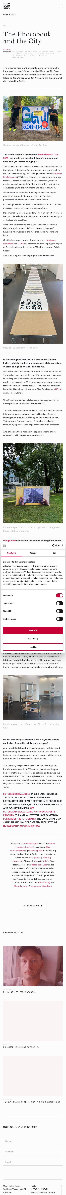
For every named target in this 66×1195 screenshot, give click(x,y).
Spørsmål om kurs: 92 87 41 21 (43, 1193)
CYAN (21, 244)
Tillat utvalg (33, 639)
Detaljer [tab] (33, 553)
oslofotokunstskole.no (41, 886)
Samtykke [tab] (11, 553)
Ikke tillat (33, 647)
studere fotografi (30, 844)
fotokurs (45, 861)
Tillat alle (33, 630)
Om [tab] (54, 553)
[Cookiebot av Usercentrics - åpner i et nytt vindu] (52, 546)
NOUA (58, 389)
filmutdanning (20, 886)
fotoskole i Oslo (39, 865)
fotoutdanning (43, 883)
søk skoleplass (35, 851)
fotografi (34, 858)
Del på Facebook (33, 905)
